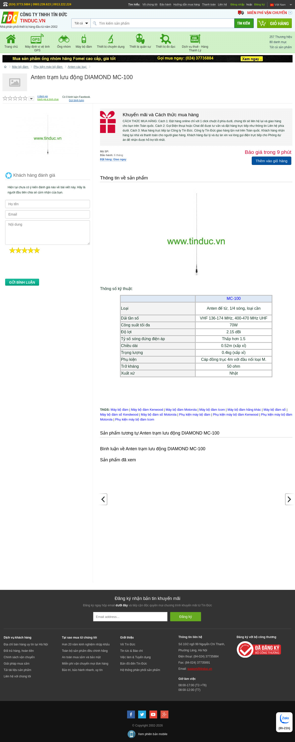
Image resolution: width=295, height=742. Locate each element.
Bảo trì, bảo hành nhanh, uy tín (82, 670)
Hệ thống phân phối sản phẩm (140, 670)
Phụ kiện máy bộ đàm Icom (134, 419)
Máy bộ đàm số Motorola (159, 414)
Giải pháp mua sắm (17, 663)
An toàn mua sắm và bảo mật (81, 657)
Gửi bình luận (76, 100)
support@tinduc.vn (199, 668)
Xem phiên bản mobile (152, 734)
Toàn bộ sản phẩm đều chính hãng (85, 651)
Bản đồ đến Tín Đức (133, 663)
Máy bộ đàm (119, 409)
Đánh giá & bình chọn (48, 99)
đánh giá (42, 96)
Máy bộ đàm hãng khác (244, 409)
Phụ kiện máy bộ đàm (194, 414)
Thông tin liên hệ (190, 637)
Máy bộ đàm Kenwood (147, 409)
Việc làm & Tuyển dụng (135, 657)
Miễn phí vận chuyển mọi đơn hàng (85, 663)
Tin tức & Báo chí (131, 651)
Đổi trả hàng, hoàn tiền (19, 651)
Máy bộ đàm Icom (212, 409)
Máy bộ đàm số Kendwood (119, 414)
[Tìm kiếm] (244, 23)
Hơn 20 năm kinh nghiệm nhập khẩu (86, 644)
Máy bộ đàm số (275, 409)
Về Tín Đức (127, 644)
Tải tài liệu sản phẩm (17, 670)
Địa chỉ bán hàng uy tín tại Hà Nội (26, 644)
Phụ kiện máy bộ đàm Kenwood (235, 414)
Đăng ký (259, 4)
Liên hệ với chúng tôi (17, 676)
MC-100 (234, 298)
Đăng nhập (238, 4)
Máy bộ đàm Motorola (181, 409)
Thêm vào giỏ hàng (271, 161)
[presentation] (42, 267)
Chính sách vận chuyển (19, 657)
